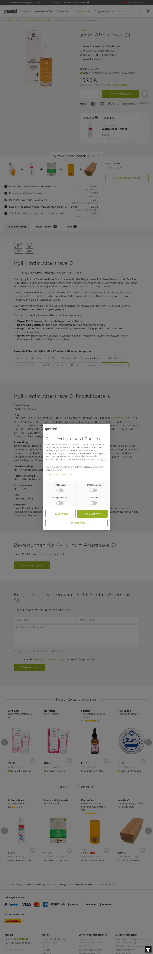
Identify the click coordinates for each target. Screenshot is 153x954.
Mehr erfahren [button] (76, 522)
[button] (148, 949)
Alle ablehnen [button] (61, 513)
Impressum (51, 474)
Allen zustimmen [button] (92, 513)
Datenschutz (65, 474)
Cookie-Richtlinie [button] (64, 456)
